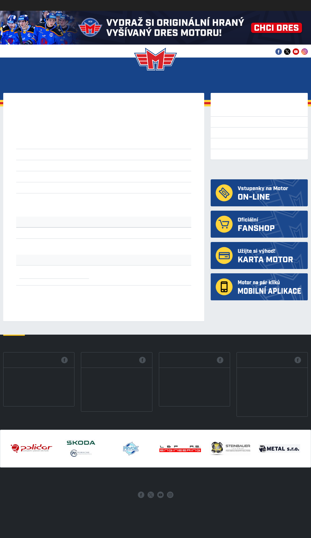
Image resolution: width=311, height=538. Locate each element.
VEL (108, 176)
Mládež (154, 83)
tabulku (52, 201)
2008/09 (72, 143)
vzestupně (116, 165)
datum (63, 165)
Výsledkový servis (233, 154)
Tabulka (224, 132)
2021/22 (91, 130)
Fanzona (182, 83)
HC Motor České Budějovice (241, 169)
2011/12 (146, 136)
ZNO (117, 176)
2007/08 (91, 143)
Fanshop (297, 83)
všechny (54, 187)
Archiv (270, 83)
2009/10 (54, 143)
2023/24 (54, 130)
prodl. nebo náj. (137, 187)
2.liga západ (89, 154)
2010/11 (164, 136)
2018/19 (146, 130)
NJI (84, 176)
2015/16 (72, 136)
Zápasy (94, 83)
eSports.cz (140, 507)
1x (67, 272)
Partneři (242, 83)
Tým (73, 83)
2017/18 (164, 130)
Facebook (22, 360)
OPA (92, 176)
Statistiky (123, 83)
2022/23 (72, 130)
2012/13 (127, 136)
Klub (20, 83)
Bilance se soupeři (233, 143)
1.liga (70, 154)
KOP (76, 176)
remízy (70, 187)
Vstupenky (47, 83)
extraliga (54, 154)
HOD (67, 176)
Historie (212, 83)
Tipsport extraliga (233, 111)
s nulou (161, 187)
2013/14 (109, 136)
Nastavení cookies (16, 534)
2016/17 (54, 136)
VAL (100, 176)
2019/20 (128, 130)
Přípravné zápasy (232, 121)
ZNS (126, 176)
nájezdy (114, 187)
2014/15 (91, 136)
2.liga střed (113, 154)
